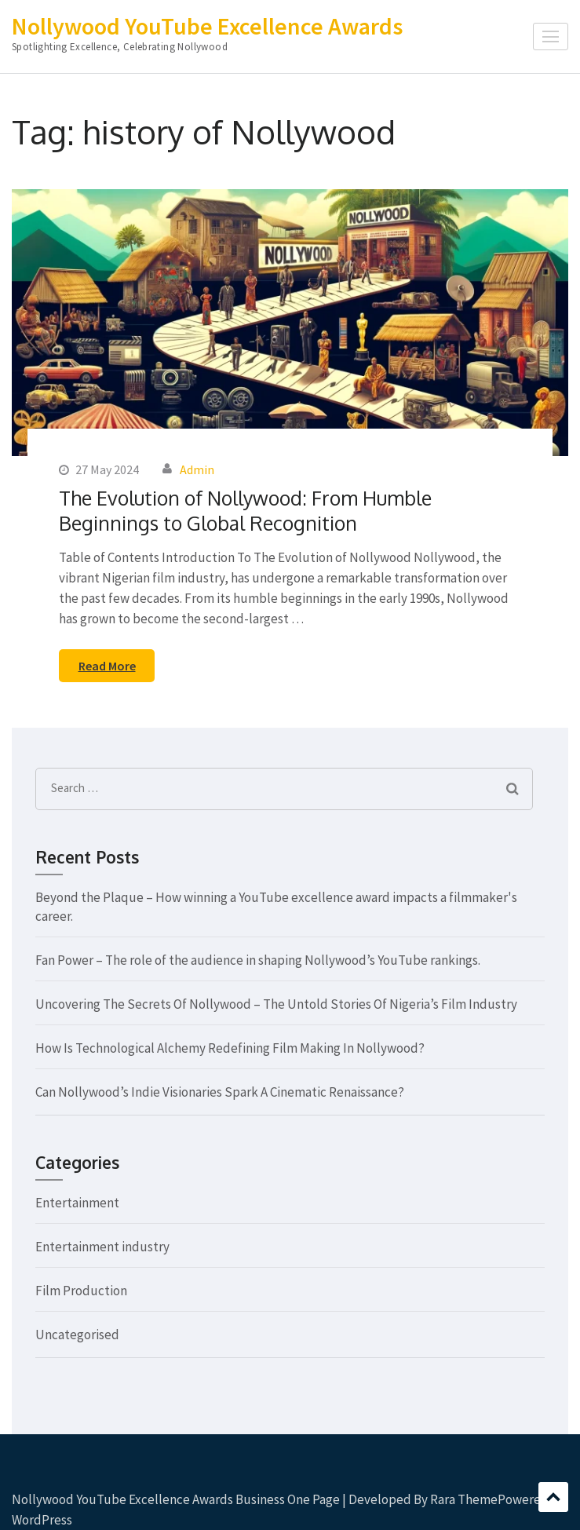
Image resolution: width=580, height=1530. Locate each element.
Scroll (553, 1497)
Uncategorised (77, 1334)
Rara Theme (464, 1499)
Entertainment (77, 1202)
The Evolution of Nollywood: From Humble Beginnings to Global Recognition (245, 510)
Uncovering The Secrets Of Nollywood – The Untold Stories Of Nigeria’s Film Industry (276, 1004)
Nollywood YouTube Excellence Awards (207, 26)
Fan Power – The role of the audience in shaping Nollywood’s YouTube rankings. (257, 960)
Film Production (81, 1290)
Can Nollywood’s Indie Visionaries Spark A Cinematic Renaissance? (219, 1092)
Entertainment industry (102, 1246)
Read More (107, 666)
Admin (197, 469)
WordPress (42, 1519)
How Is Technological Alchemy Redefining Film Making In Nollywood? (230, 1048)
